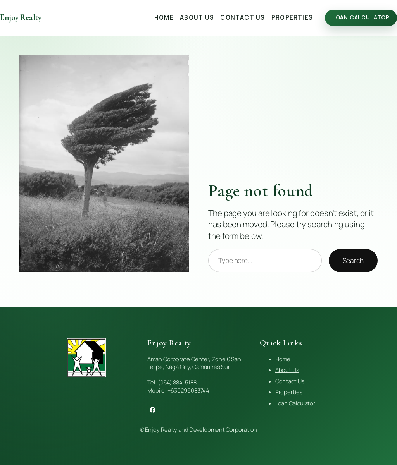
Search (353, 260)
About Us (287, 370)
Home (283, 359)
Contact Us (290, 381)
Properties (289, 392)
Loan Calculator (361, 17)
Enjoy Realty (20, 17)
